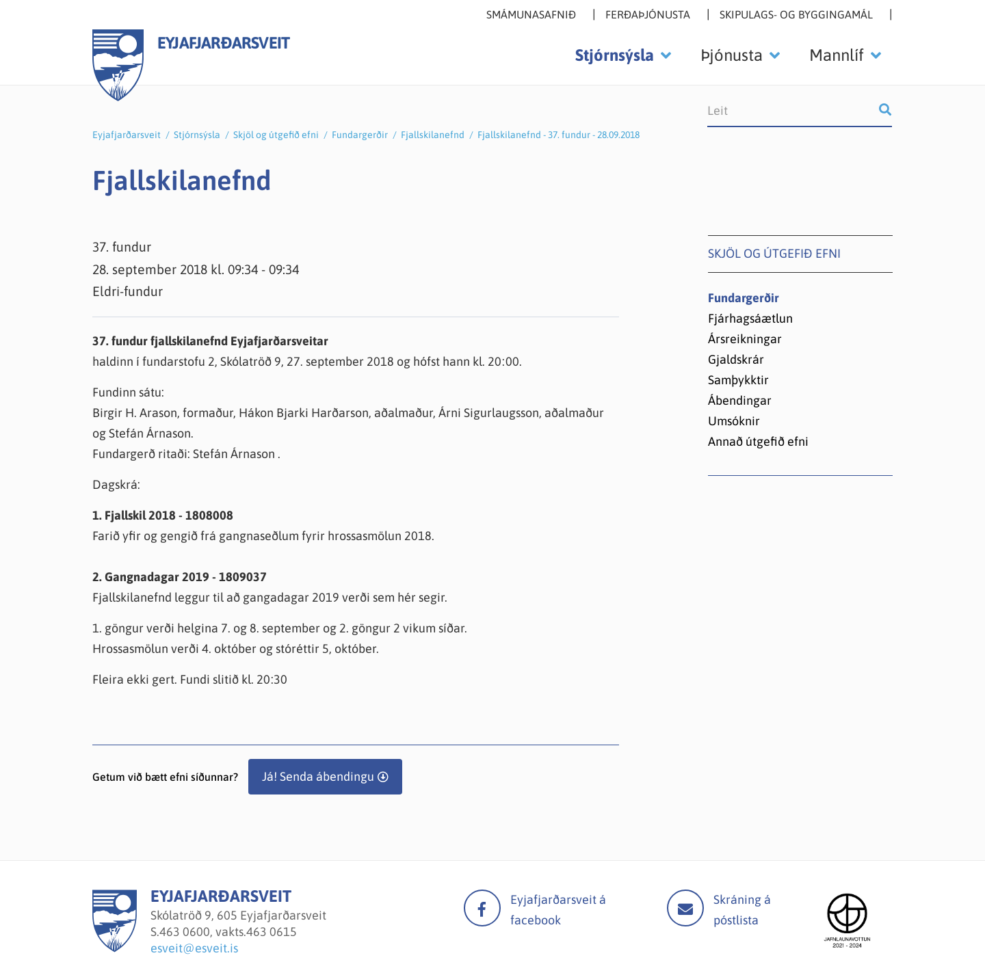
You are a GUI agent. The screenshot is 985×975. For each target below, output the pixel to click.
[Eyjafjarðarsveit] (114, 948)
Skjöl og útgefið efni (276, 134)
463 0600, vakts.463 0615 (228, 931)
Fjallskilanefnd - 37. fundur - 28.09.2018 (558, 134)
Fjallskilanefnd (432, 134)
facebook (482, 908)
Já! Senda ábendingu (318, 776)
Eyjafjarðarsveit (126, 134)
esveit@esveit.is (194, 948)
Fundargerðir (360, 134)
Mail (685, 908)
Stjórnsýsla (197, 134)
